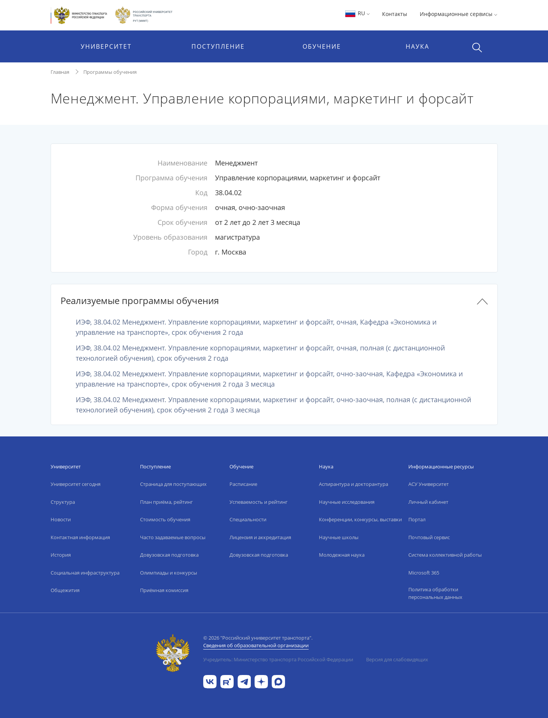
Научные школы (338, 537)
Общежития (65, 590)
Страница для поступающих (173, 484)
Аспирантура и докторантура (353, 484)
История (61, 554)
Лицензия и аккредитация (260, 537)
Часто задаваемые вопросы (173, 537)
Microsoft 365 (423, 572)
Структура (63, 501)
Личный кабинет (428, 501)
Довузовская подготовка (169, 554)
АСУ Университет (428, 484)
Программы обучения (110, 71)
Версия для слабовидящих (397, 659)
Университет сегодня (75, 484)
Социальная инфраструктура (85, 572)
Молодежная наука (342, 554)
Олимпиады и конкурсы (168, 572)
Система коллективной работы (445, 554)
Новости (61, 519)
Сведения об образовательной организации (256, 645)
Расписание (243, 484)
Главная (60, 71)
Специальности (247, 519)
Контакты (394, 14)
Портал (416, 519)
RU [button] (357, 13)
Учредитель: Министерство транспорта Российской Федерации (278, 659)
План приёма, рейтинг (166, 501)
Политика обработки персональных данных (435, 593)
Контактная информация (80, 537)
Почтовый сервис (429, 537)
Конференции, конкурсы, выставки (360, 519)
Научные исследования (346, 501)
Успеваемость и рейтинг (258, 501)
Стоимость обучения (165, 519)
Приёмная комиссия (164, 590)
